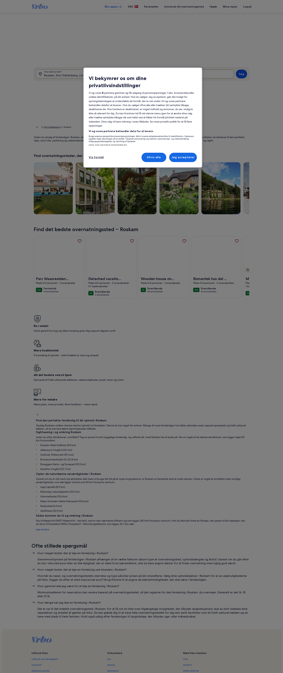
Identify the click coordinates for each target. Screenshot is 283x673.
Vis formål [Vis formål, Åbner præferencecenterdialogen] (96, 157)
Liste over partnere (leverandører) (108, 145)
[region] (142, 117)
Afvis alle (154, 157)
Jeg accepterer (183, 157)
